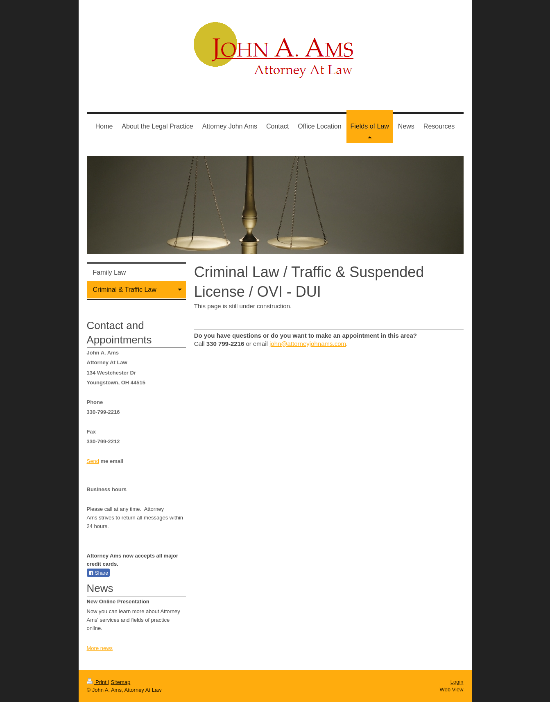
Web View (451, 689)
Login (457, 682)
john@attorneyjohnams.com (307, 343)
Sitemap (120, 682)
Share (98, 573)
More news (100, 648)
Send (93, 461)
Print (97, 682)
